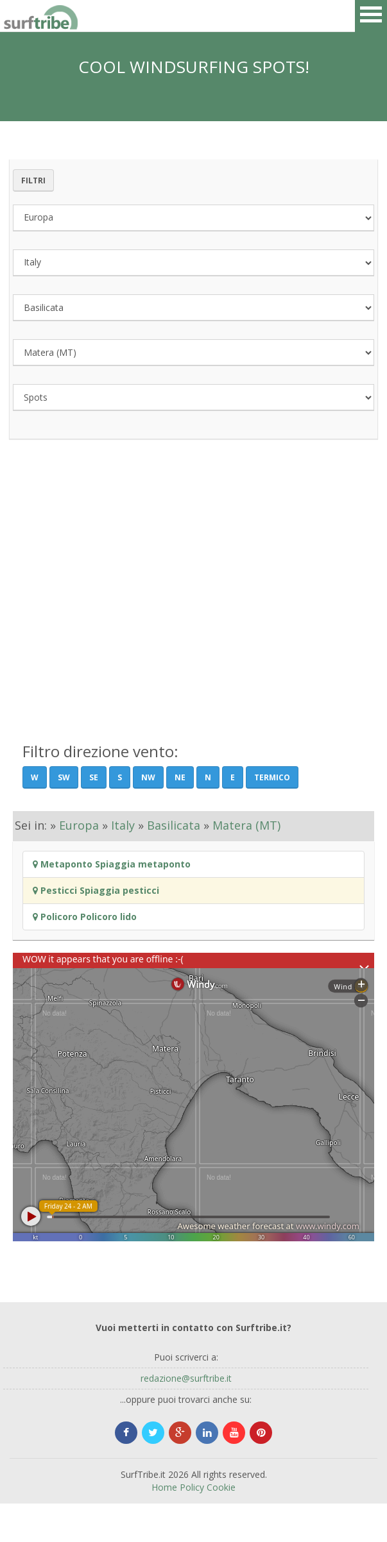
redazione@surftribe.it (186, 1378)
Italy (123, 825)
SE (93, 777)
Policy (192, 1487)
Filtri (33, 180)
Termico (272, 777)
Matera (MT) (246, 825)
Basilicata (173, 825)
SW (64, 777)
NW (148, 777)
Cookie (221, 1487)
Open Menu (371, 16)
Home (164, 1487)
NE (180, 777)
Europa (79, 825)
